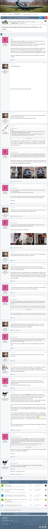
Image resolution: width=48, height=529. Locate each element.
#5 (46, 149)
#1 (46, 37)
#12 (46, 296)
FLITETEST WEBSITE (5, 520)
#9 (46, 251)
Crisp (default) (5, 524)
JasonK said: (13, 188)
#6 (46, 185)
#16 (46, 364)
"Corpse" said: (14, 152)
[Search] (41, 14)
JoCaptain (6, 496)
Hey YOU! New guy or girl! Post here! (19, 486)
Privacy (36, 524)
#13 (46, 321)
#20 (46, 460)
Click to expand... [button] (28, 138)
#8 (46, 220)
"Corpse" (5, 132)
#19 (46, 434)
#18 (46, 392)
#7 (46, 207)
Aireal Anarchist (5, 398)
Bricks (37, 496)
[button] (20, 14)
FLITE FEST (12, 520)
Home (4, 14)
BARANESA (6, 506)
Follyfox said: (13, 128)
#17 (46, 378)
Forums (17, 14)
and (17, 181)
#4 (46, 125)
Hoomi (5, 371)
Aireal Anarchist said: (15, 436)
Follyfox (3, 31)
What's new (26, 14)
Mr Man (37, 486)
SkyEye (6, 502)
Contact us (25, 524)
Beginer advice (8, 485)
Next (5, 34)
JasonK (5, 70)
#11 (46, 285)
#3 (46, 113)
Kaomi (6, 486)
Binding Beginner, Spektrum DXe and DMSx (15, 495)
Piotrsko (37, 490)
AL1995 (6, 492)
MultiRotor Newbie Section (17, 502)
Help (40, 524)
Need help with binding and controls (13, 505)
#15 (46, 352)
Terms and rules (31, 524)
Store (10, 14)
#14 (46, 334)
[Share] (44, 37)
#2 (46, 63)
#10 (46, 264)
